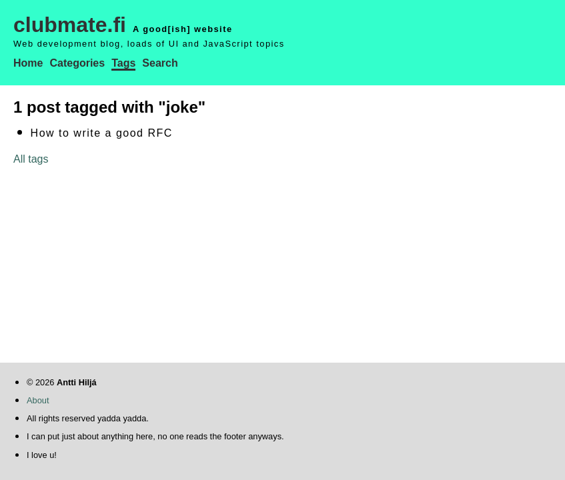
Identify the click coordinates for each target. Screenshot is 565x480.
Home (28, 63)
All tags (30, 159)
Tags (123, 63)
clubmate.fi (69, 25)
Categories (77, 63)
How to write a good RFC (102, 133)
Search (159, 63)
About (38, 400)
